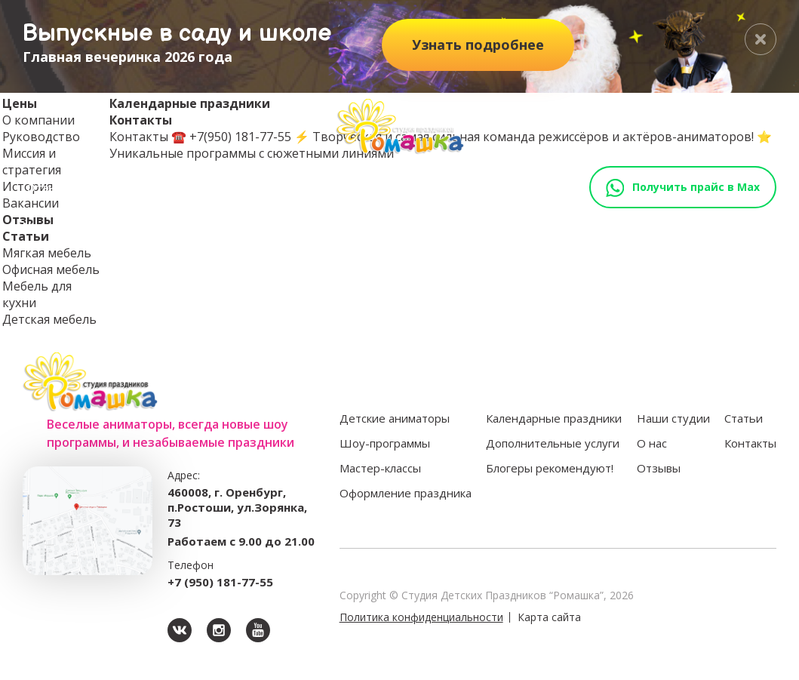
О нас (652, 443)
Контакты (294, 187)
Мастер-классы (337, 227)
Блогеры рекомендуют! (549, 467)
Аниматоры (146, 227)
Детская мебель (49, 319)
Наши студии (66, 227)
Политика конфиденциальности (421, 617)
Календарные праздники (554, 418)
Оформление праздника (465, 227)
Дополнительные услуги (552, 443)
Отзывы (49, 187)
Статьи (113, 187)
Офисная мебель (51, 269)
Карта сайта (549, 617)
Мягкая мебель (46, 253)
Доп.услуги (578, 227)
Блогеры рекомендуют (688, 227)
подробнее (478, 44)
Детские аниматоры (395, 418)
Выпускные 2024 (199, 187)
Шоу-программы (235, 227)
